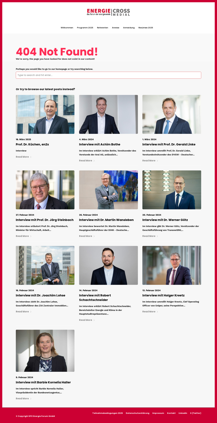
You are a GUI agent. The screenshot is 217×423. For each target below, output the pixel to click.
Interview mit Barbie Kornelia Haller (43, 382)
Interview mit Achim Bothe (99, 144)
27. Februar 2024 (25, 215)
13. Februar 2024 (151, 290)
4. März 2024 (86, 139)
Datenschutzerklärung (137, 413)
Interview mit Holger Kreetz (163, 295)
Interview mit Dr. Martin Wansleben (106, 220)
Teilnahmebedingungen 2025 (107, 413)
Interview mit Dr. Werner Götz (165, 220)
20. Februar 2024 (151, 215)
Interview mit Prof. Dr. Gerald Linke (168, 144)
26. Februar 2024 (88, 215)
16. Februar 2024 (25, 290)
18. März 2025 (23, 139)
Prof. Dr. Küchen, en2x (32, 144)
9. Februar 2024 (24, 377)
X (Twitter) (195, 413)
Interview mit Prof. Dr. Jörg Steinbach (45, 220)
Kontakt (171, 413)
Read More (24, 156)
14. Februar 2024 (88, 290)
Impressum (158, 413)
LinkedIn (183, 413)
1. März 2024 (149, 139)
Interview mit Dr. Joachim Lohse (40, 295)
